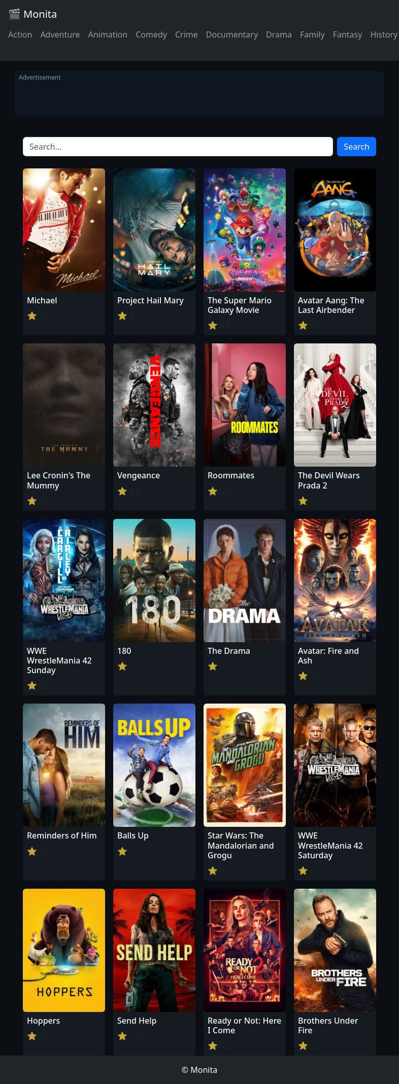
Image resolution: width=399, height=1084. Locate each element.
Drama (279, 34)
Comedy (151, 34)
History (383, 34)
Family (312, 34)
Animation (107, 34)
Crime (186, 34)
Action (20, 34)
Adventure (60, 34)
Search (357, 146)
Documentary (232, 34)
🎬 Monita (32, 14)
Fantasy (347, 34)
